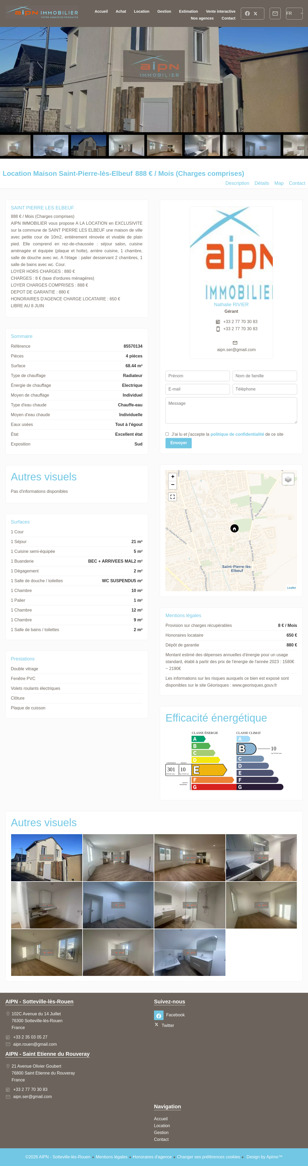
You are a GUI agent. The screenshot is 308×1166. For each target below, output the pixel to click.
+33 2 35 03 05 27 (30, 1037)
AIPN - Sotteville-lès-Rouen (39, 1001)
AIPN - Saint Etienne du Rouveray (47, 1054)
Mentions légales (112, 1157)
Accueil (41, 13)
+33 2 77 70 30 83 (240, 321)
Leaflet (291, 587)
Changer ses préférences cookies (208, 1157)
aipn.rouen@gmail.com (35, 1044)
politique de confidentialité (237, 434)
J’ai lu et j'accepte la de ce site (227, 434)
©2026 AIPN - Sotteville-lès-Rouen (57, 1157)
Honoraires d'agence (152, 1157)
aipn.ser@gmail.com (236, 349)
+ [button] (172, 477)
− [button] (172, 485)
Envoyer (178, 442)
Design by (264, 1157)
